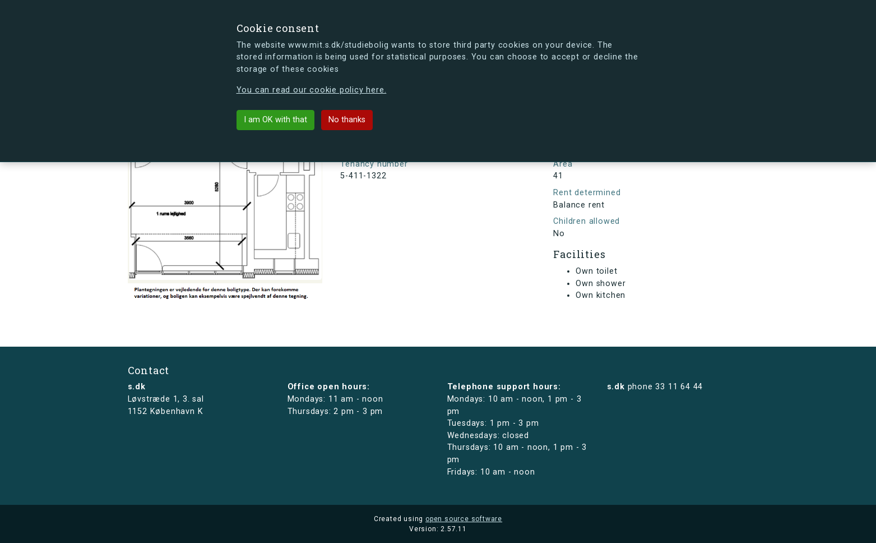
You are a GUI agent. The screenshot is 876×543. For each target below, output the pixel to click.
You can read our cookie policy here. (312, 90)
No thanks (346, 120)
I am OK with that (275, 120)
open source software (463, 519)
